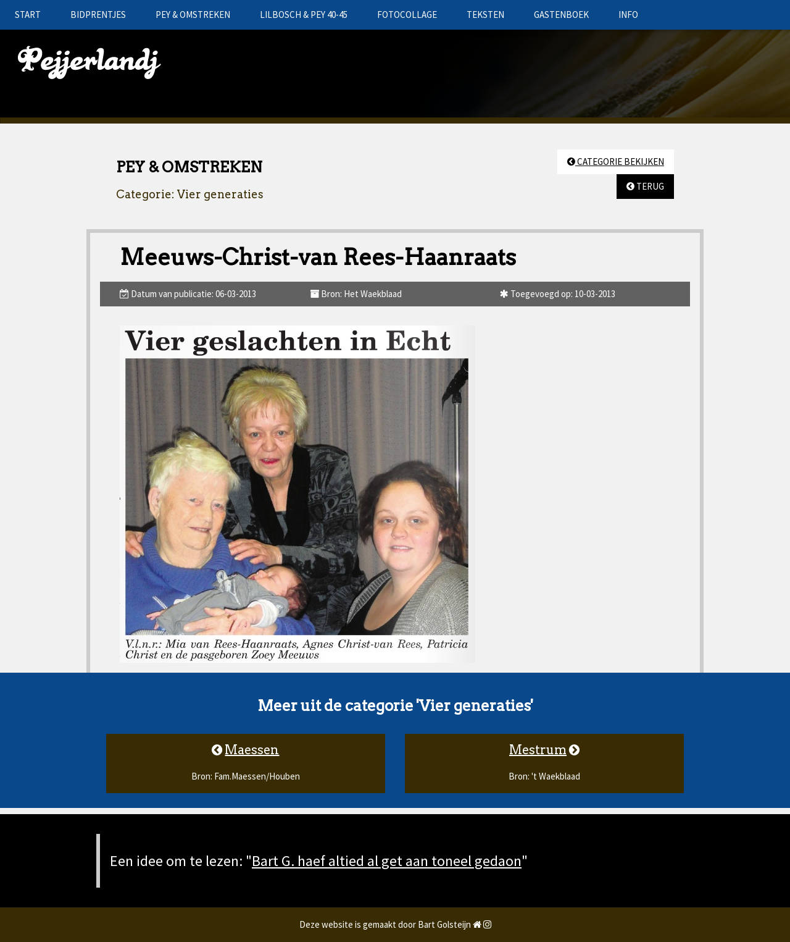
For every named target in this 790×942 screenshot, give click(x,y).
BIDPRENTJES (98, 14)
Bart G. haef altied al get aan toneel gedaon (387, 860)
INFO (628, 14)
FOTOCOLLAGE (407, 14)
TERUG (645, 186)
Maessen (252, 749)
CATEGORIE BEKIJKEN (615, 161)
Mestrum (538, 749)
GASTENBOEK (561, 14)
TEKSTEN (485, 14)
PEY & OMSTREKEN (193, 14)
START (28, 14)
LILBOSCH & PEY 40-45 (303, 14)
